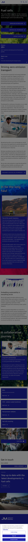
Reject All (14, 535)
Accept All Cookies (14, 539)
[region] (14, 533)
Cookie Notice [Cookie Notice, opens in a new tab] (5, 529)
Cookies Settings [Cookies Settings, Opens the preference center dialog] (14, 532)
